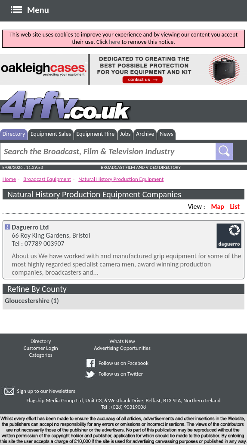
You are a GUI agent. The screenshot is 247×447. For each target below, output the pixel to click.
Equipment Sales (51, 134)
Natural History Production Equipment (121, 179)
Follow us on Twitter (121, 373)
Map (217, 206)
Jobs (125, 134)
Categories (40, 355)
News (166, 134)
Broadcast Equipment (47, 179)
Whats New (122, 341)
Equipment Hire (96, 134)
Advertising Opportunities (122, 348)
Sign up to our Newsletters (46, 391)
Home (9, 179)
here (114, 42)
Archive (145, 134)
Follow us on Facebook (123, 363)
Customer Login (41, 348)
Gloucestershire (27, 301)
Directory (14, 134)
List (235, 206)
